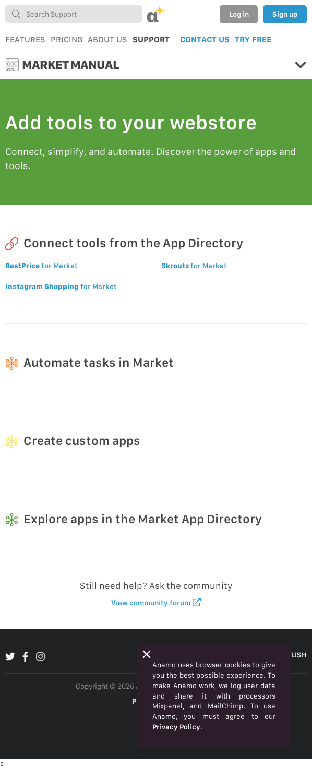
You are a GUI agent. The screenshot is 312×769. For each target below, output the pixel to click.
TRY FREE (253, 39)
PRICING (66, 39)
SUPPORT (151, 39)
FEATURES (25, 39)
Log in (239, 14)
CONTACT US (205, 39)
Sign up (284, 14)
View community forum (156, 602)
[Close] (146, 654)
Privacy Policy (176, 727)
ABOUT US (107, 39)
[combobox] (73, 14)
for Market (41, 265)
